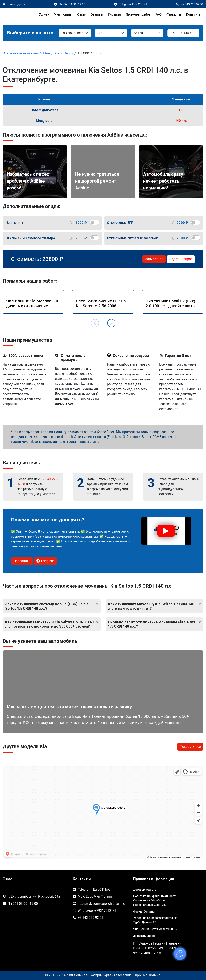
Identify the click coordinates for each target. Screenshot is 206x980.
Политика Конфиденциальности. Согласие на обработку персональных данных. (155, 900)
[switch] (94, 222)
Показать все (190, 747)
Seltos (68, 53)
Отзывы (97, 15)
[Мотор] (183, 33)
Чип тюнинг (63, 15)
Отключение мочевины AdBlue (26, 53)
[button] (111, 323)
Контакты (193, 15)
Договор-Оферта (144, 889)
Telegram (45, 561)
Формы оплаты (144, 911)
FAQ (158, 15)
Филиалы (173, 15)
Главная (114, 15)
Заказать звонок (144, 936)
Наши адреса (16, 4)
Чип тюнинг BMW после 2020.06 (155, 929)
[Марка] (111, 33)
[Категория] (75, 33)
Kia (56, 53)
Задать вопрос (180, 259)
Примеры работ (138, 15)
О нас (81, 15)
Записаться (154, 259)
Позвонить (22, 561)
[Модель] (147, 33)
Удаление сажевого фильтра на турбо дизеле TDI (155, 920)
